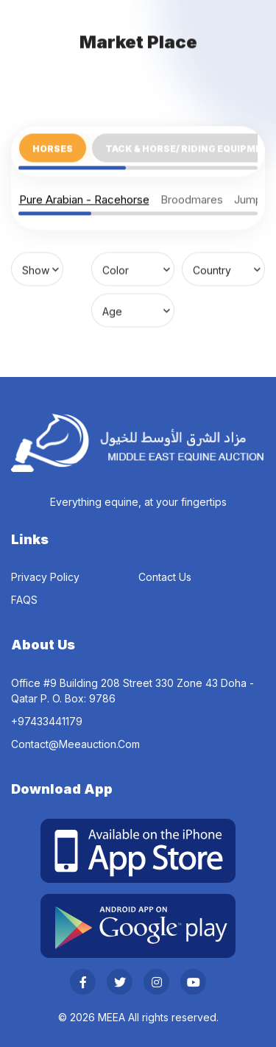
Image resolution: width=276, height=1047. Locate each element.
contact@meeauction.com (75, 744)
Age (112, 310)
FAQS (24, 599)
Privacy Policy (45, 577)
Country (212, 269)
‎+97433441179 (46, 721)
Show (35, 269)
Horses (52, 147)
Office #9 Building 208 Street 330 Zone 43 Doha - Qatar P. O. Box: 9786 (132, 691)
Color (115, 269)
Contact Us (164, 577)
